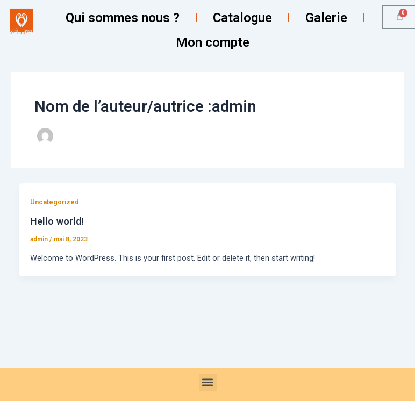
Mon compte (212, 42)
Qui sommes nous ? (123, 17)
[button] (208, 382)
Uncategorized (54, 202)
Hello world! (57, 221)
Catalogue (242, 17)
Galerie (326, 17)
